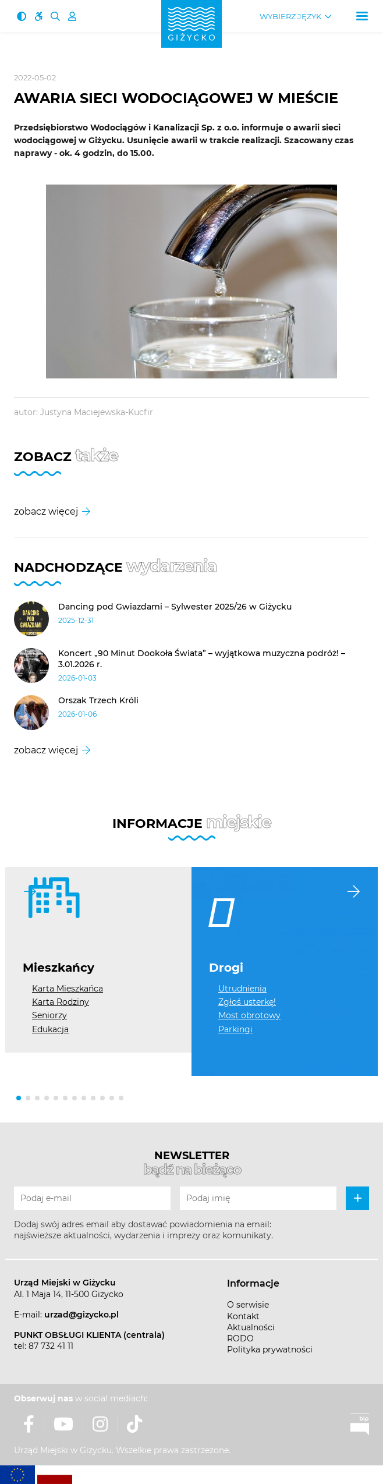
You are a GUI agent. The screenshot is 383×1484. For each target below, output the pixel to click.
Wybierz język (290, 16)
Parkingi (235, 1029)
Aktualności (251, 1327)
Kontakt (243, 1316)
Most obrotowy (249, 1015)
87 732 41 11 (51, 1346)
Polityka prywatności (270, 1349)
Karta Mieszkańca (67, 988)
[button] (18, 1098)
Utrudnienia (242, 988)
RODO (240, 1338)
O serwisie (248, 1304)
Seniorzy (49, 1015)
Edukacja (50, 1029)
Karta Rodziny (60, 1002)
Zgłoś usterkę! (247, 1002)
